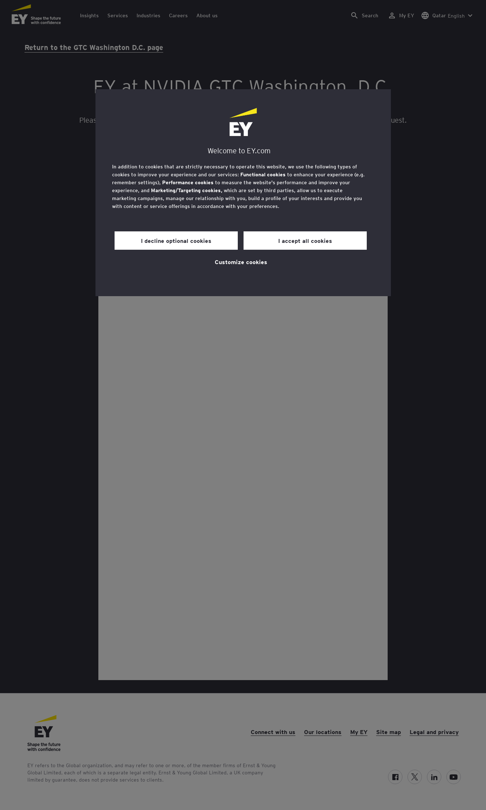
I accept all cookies (305, 240)
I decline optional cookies (176, 240)
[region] (243, 192)
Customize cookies (241, 262)
